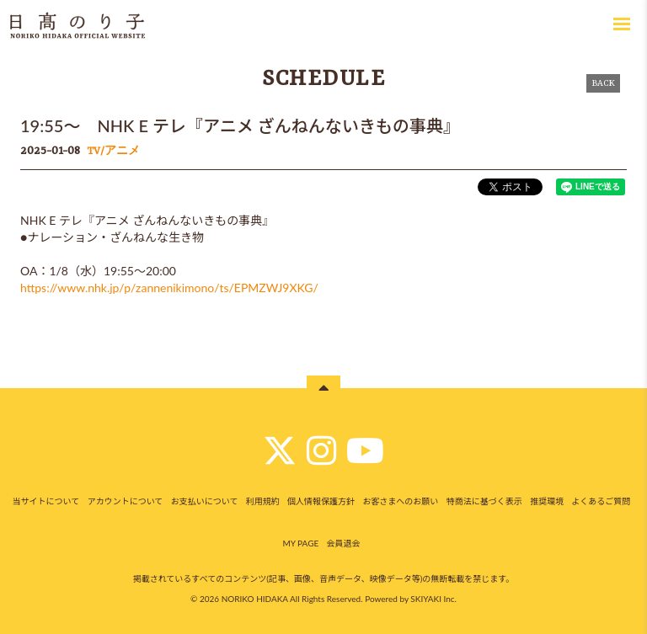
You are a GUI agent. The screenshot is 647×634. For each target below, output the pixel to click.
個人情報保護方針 (321, 501)
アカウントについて (125, 501)
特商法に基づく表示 (484, 501)
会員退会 (344, 543)
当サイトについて (46, 501)
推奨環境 (547, 501)
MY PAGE (300, 543)
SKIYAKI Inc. (433, 599)
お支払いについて (204, 501)
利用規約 (263, 501)
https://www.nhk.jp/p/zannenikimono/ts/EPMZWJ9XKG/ (169, 287)
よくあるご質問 (600, 501)
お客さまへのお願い (400, 501)
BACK (603, 83)
